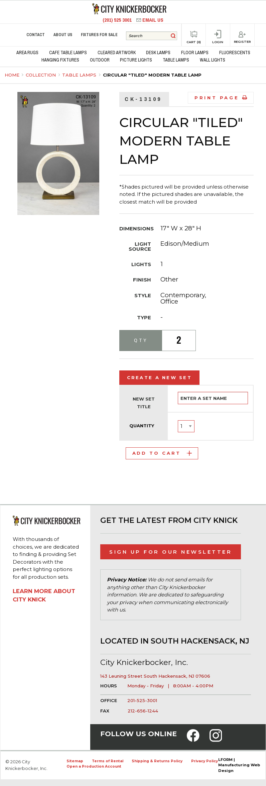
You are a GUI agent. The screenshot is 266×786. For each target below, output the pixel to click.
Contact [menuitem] (35, 34)
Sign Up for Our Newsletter (170, 552)
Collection (41, 75)
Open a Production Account (93, 766)
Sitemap (74, 761)
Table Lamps (80, 75)
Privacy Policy (204, 761)
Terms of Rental (107, 761)
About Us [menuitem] (62, 34)
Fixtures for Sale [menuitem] (99, 34)
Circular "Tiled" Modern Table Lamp (152, 75)
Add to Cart (162, 453)
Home (12, 75)
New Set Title (144, 403)
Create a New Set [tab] (159, 377)
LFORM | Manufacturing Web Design (239, 765)
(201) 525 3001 (118, 20)
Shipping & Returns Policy (157, 761)
